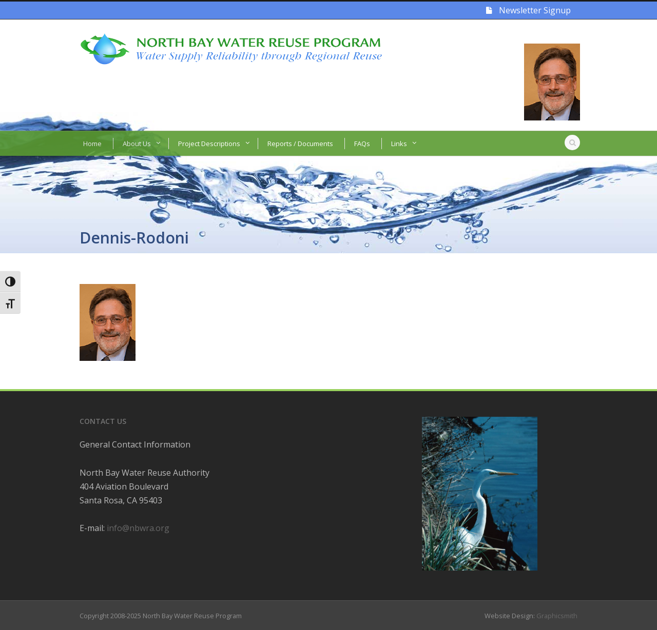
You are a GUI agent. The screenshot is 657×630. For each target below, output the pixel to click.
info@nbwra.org (138, 528)
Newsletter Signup (528, 10)
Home (92, 143)
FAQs (362, 143)
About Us (137, 143)
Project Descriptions (209, 143)
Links (399, 143)
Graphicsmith (556, 615)
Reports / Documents (300, 143)
